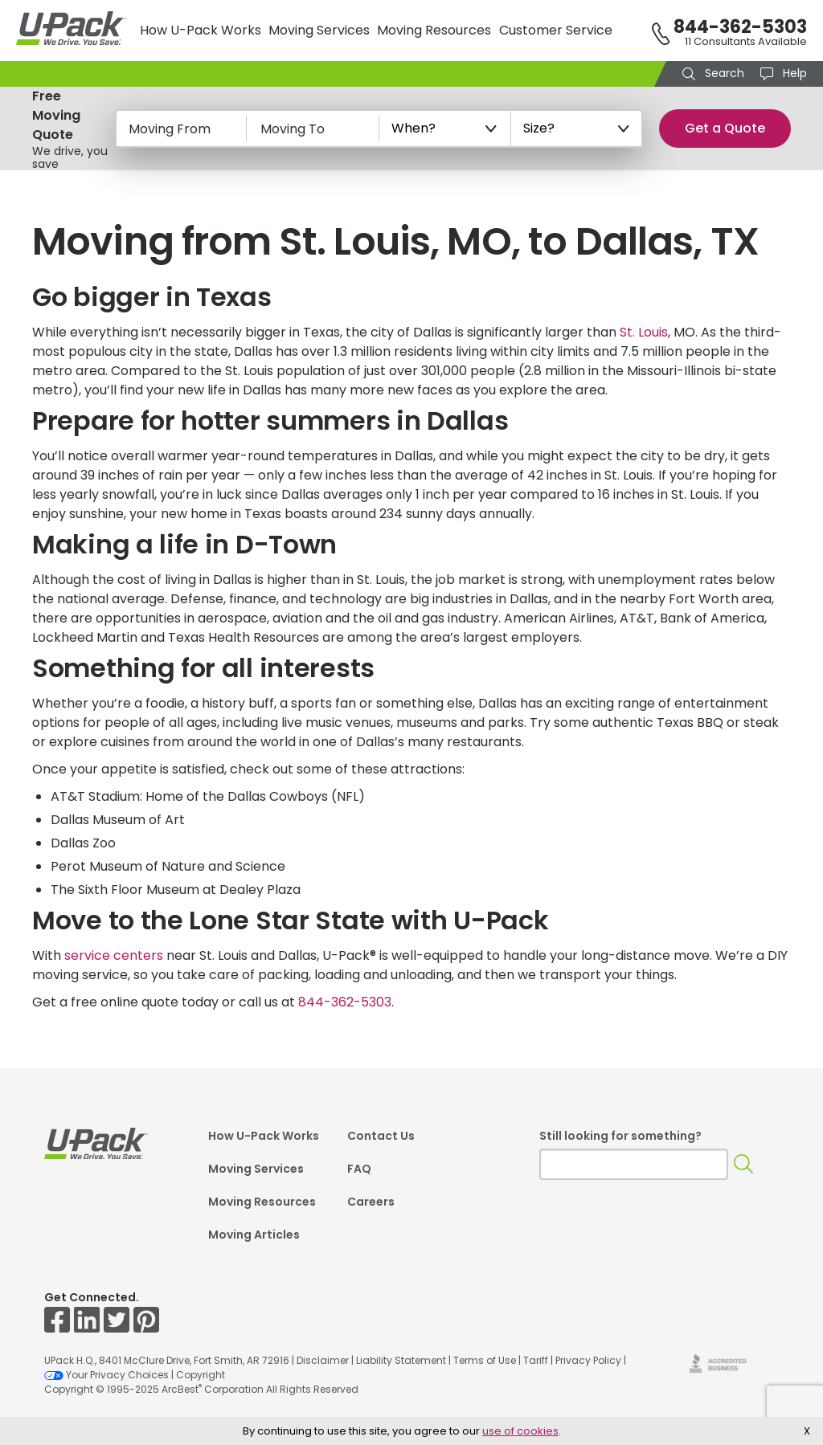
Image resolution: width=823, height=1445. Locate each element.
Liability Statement (401, 1360)
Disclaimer (323, 1360)
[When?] (445, 128)
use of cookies (520, 1431)
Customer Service (555, 30)
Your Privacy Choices (106, 1375)
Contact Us (381, 1136)
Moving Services (319, 30)
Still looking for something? (620, 1136)
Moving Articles (254, 1235)
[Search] (743, 1164)
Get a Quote (725, 128)
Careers (371, 1202)
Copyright (200, 1375)
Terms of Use (484, 1360)
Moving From (170, 129)
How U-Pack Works (200, 30)
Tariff (535, 1360)
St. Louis (644, 332)
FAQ (359, 1169)
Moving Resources (434, 30)
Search (723, 73)
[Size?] (577, 128)
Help (793, 73)
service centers (113, 955)
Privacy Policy (588, 1360)
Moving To (292, 129)
